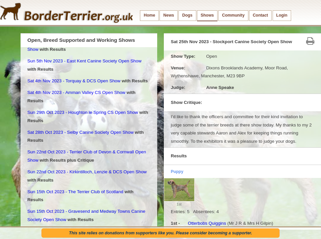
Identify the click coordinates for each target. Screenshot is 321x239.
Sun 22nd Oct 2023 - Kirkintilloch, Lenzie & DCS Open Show (87, 171)
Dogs (187, 15)
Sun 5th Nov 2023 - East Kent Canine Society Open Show (84, 60)
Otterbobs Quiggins (207, 223)
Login (282, 15)
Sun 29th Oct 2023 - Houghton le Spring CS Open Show (82, 112)
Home (149, 15)
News (168, 15)
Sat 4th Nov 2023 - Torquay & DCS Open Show (73, 80)
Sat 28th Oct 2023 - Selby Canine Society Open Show (80, 132)
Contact (260, 15)
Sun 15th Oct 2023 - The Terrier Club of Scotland (75, 191)
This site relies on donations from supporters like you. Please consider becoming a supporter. (160, 233)
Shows (207, 15)
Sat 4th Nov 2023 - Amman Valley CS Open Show (76, 92)
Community (233, 15)
